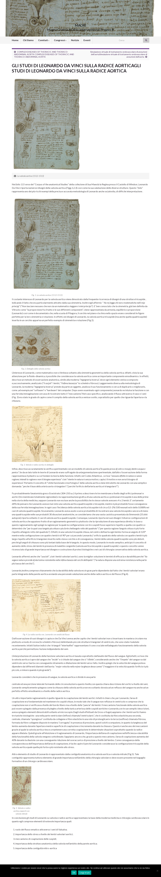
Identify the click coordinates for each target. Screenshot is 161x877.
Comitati (43, 40)
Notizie (75, 40)
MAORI (80, 25)
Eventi (86, 40)
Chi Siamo (28, 40)
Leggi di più (85, 873)
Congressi (60, 40)
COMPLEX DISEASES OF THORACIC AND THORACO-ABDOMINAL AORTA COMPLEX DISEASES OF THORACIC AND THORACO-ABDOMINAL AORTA (44, 54)
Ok (74, 873)
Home (15, 40)
